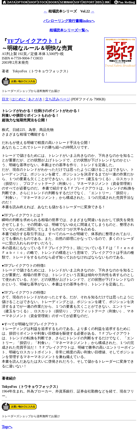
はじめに (18, 99)
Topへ (7, 427)
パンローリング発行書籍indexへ (68, 21)
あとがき (35, 99)
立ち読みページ (57, 99)
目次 (5, 99)
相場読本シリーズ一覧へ (69, 30)
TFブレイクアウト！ (33, 41)
